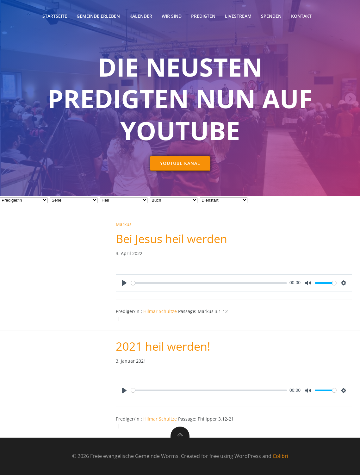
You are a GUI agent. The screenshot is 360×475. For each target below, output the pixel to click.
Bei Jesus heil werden (171, 239)
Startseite (54, 16)
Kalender (140, 16)
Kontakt (301, 16)
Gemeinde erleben (98, 16)
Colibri (280, 456)
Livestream (238, 16)
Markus (124, 225)
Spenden (271, 16)
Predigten (203, 16)
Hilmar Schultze (160, 312)
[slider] (209, 283)
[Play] (124, 283)
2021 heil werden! (163, 346)
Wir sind (172, 16)
